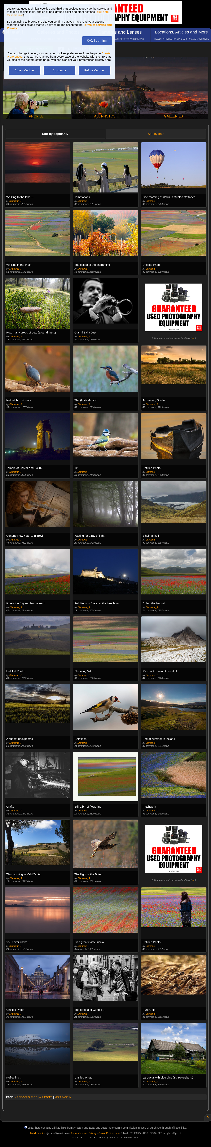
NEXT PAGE (63, 1097)
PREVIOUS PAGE (26, 1097)
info (193, 338)
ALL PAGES (45, 1097)
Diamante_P (15, 201)
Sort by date (156, 133)
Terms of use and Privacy (83, 1133)
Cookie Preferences (109, 1133)
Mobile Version (37, 1133)
